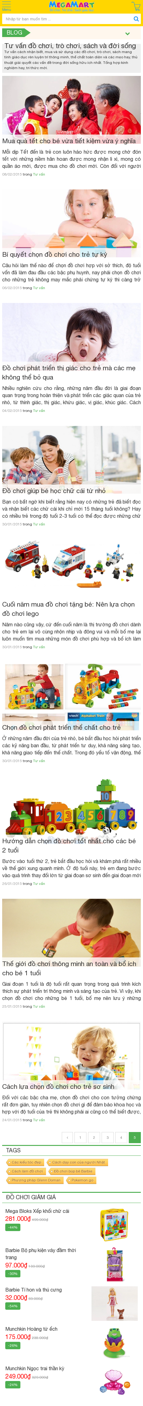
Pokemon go (82, 1180)
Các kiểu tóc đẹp (26, 1162)
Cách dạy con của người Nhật (78, 1162)
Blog (14, 32)
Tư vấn (39, 174)
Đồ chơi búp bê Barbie (73, 1171)
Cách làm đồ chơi (27, 1171)
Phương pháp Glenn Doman (36, 1180)
